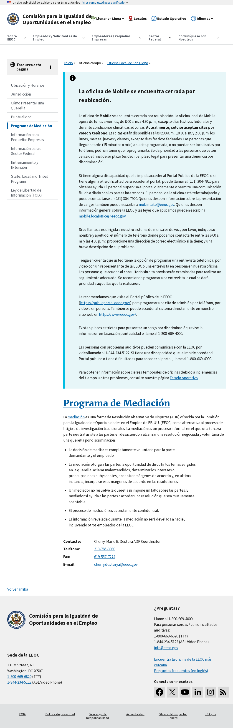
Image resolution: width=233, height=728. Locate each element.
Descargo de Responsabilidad (97, 716)
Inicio (68, 63)
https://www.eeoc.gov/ (117, 314)
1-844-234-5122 (19, 682)
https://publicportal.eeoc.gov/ (105, 302)
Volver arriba (17, 589)
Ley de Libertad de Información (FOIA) (26, 193)
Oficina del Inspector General (173, 716)
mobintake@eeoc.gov (156, 204)
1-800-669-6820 (19, 676)
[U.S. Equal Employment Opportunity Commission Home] (51, 19)
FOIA (22, 714)
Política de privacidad (60, 714)
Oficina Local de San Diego (127, 63)
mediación (76, 417)
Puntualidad (21, 116)
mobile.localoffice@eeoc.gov (102, 216)
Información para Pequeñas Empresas (27, 137)
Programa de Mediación (31, 125)
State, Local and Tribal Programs (29, 179)
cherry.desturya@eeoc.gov (116, 564)
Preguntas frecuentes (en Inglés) (181, 670)
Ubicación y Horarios (27, 85)
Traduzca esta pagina (28, 67)
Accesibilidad (135, 714)
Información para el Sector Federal (27, 151)
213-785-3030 (104, 548)
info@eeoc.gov (166, 647)
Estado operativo (184, 377)
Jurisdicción (21, 94)
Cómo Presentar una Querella (27, 106)
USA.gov (210, 714)
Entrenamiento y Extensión (24, 165)
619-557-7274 (104, 556)
